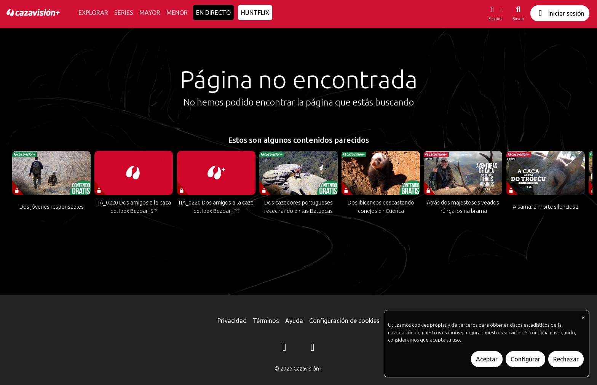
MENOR (177, 12)
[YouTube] (312, 348)
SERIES (123, 12)
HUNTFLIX (255, 12)
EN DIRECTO (213, 12)
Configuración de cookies (344, 320)
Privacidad (232, 320)
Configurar (525, 359)
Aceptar (487, 359)
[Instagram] (284, 348)
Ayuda (294, 320)
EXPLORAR (93, 12)
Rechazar (566, 359)
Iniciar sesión (559, 13)
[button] (495, 13)
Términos (266, 320)
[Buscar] (518, 13)
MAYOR (149, 12)
